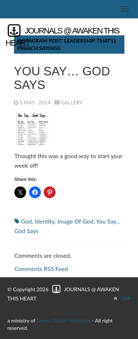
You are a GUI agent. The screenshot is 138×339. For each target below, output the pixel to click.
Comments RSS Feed (41, 268)
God (26, 221)
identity (44, 221)
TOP (122, 298)
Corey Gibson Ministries (63, 320)
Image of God (75, 221)
